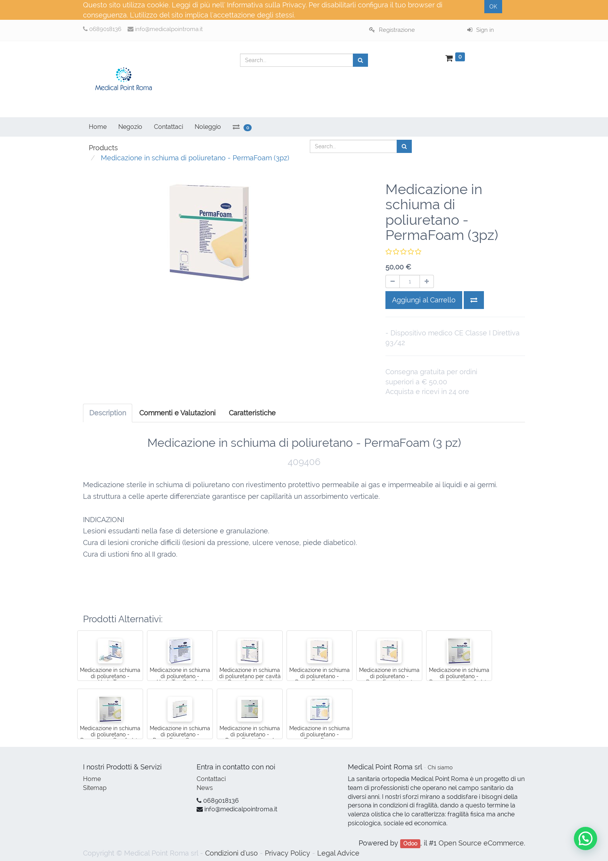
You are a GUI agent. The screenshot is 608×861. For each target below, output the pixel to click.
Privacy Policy (287, 853)
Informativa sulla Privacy (266, 5)
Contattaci (211, 779)
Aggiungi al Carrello (424, 300)
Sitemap (95, 788)
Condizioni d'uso (231, 853)
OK (493, 6)
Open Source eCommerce (481, 843)
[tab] (252, 413)
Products (103, 148)
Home (92, 779)
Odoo (410, 843)
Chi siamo (440, 767)
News (205, 788)
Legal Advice (338, 853)
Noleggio (208, 126)
